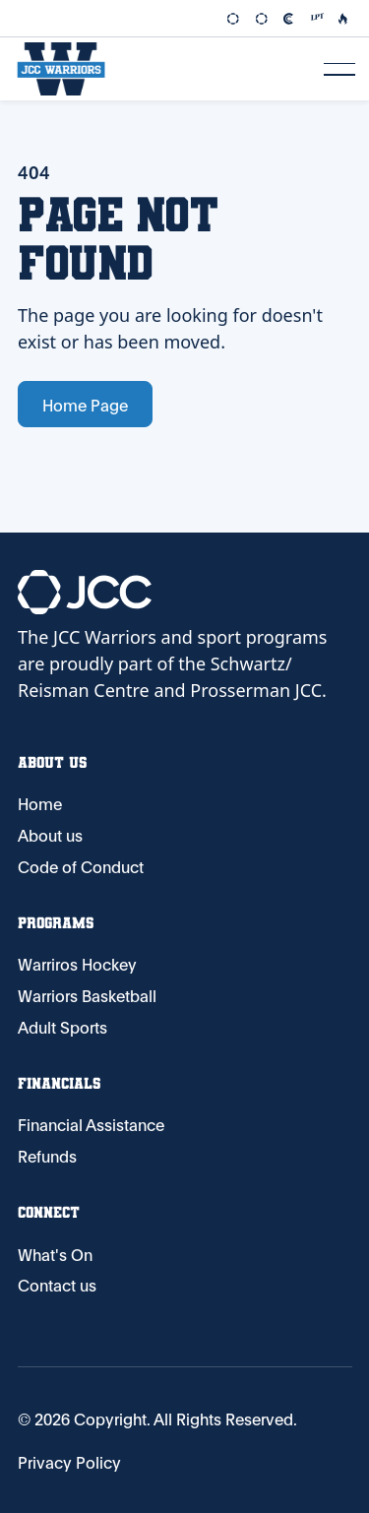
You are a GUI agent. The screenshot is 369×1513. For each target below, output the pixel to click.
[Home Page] (61, 68)
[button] (339, 68)
